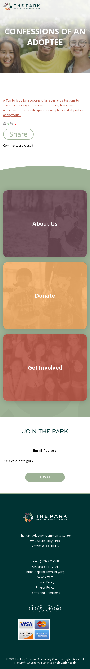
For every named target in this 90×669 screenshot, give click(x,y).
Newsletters (45, 577)
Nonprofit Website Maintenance (33, 662)
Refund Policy (45, 582)
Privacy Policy (45, 587)
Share (18, 134)
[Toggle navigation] (79, 6)
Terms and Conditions (45, 593)
